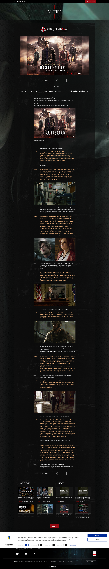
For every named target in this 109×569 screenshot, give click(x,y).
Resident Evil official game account (46, 548)
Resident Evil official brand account (27, 548)
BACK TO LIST (54, 526)
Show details (73, 566)
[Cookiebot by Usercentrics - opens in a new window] (9, 566)
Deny (97, 560)
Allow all (97, 556)
